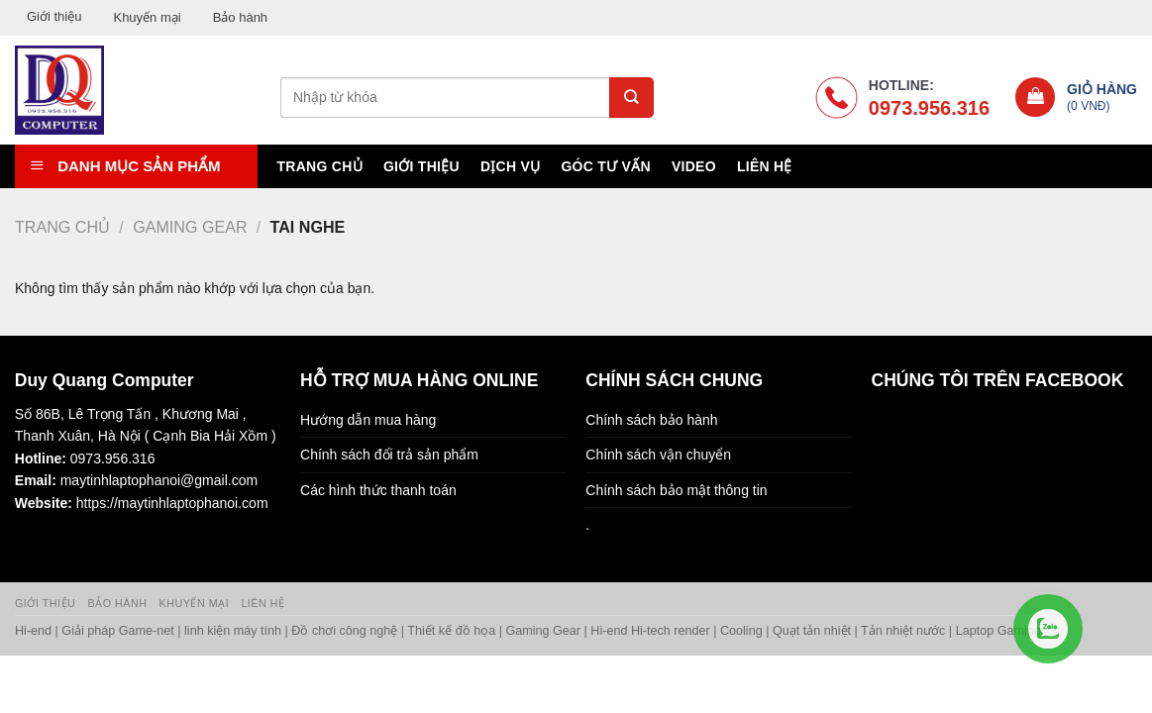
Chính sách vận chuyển (658, 454)
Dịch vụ (510, 166)
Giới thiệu (54, 16)
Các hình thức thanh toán (378, 490)
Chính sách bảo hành (651, 420)
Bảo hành (240, 17)
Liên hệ (764, 166)
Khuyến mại (146, 17)
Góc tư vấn (605, 166)
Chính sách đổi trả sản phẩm (389, 454)
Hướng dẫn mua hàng (368, 420)
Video (694, 166)
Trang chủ (319, 166)
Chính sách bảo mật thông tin (676, 490)
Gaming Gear (190, 227)
